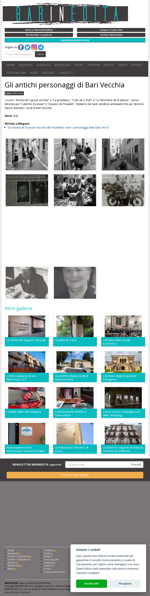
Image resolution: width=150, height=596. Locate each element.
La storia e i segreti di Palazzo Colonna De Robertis (123, 449)
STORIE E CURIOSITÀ (18, 556)
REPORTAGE (63, 65)
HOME (11, 65)
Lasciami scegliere (87, 573)
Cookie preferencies (54, 571)
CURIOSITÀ (44, 65)
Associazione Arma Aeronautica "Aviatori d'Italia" (25, 449)
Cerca (40, 54)
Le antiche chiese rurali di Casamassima (71, 377)
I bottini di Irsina (65, 340)
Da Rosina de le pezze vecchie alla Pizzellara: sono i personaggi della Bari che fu (58, 127)
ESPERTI (136, 65)
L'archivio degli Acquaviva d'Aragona (119, 377)
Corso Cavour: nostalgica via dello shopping (121, 413)
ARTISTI (109, 65)
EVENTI (123, 65)
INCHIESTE (26, 65)
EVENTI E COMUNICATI (19, 559)
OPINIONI (94, 65)
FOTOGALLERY (16, 73)
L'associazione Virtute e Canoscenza (71, 413)
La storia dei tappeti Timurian (26, 340)
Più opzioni (125, 583)
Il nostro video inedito (75, 475)
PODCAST (48, 73)
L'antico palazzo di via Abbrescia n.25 (20, 377)
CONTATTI (66, 73)
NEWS (10, 568)
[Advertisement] (75, 236)
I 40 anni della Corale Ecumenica (116, 341)
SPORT (79, 65)
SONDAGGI (49, 562)
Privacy (47, 568)
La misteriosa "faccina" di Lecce (71, 449)
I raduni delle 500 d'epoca (23, 412)
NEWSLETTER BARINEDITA (36, 464)
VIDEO (34, 73)
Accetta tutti (91, 583)
